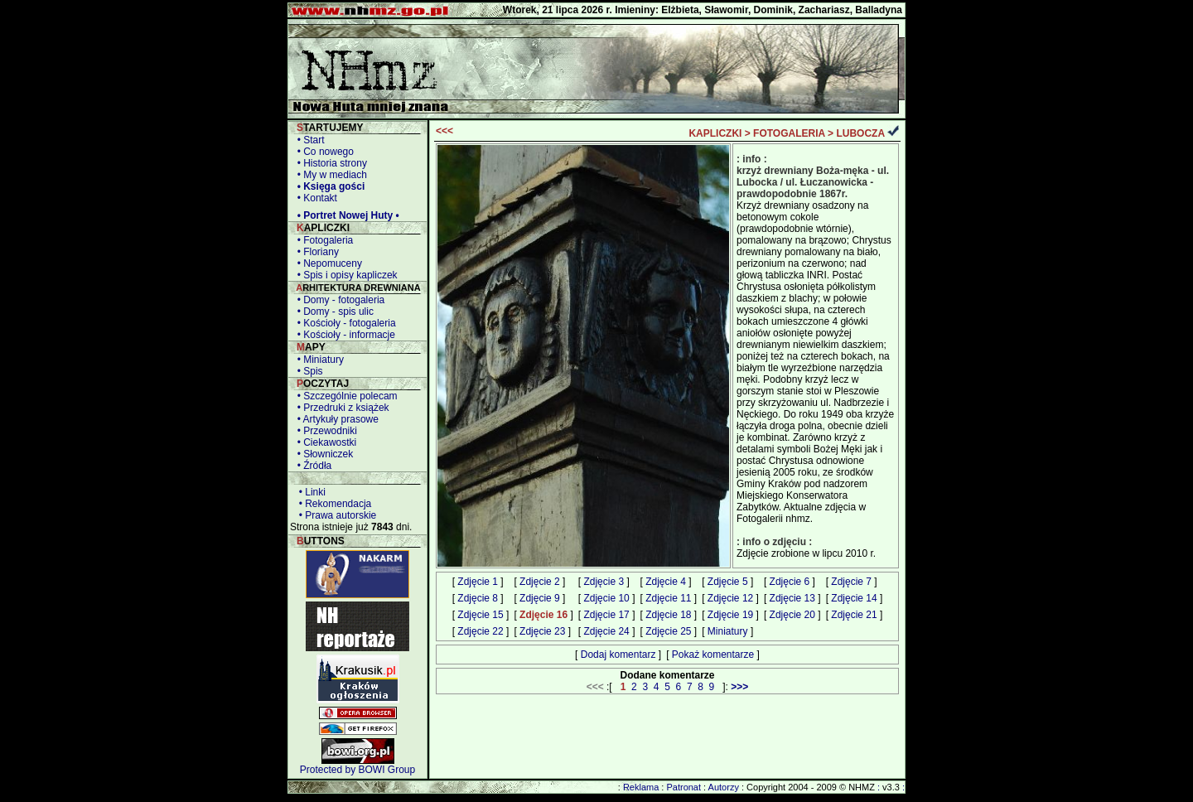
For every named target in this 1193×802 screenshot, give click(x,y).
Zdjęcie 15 (480, 615)
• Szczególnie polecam (345, 396)
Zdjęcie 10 (606, 598)
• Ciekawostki (324, 442)
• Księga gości (328, 186)
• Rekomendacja (332, 504)
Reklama (641, 787)
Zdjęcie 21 (854, 615)
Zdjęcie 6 (790, 581)
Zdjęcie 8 (477, 598)
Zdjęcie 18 (668, 615)
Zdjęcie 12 (730, 598)
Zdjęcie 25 (668, 631)
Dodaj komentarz (618, 654)
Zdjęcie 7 (851, 581)
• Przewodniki (324, 431)
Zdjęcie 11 (668, 598)
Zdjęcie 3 (603, 581)
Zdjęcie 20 (792, 615)
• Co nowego (323, 151)
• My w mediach (329, 175)
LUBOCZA (860, 133)
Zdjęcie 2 (539, 581)
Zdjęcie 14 (854, 598)
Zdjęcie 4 (665, 581)
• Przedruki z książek (340, 407)
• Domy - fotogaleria (338, 300)
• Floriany (315, 252)
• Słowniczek (322, 454)
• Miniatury (318, 359)
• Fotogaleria (322, 240)
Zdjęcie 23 (542, 631)
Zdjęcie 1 (477, 581)
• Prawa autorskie (334, 515)
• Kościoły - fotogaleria (344, 323)
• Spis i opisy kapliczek (345, 275)
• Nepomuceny (327, 263)
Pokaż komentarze (713, 654)
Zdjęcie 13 (792, 598)
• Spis (307, 371)
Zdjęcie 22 (480, 631)
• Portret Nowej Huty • (345, 215)
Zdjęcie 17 (606, 615)
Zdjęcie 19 (730, 615)
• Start (308, 140)
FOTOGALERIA (789, 133)
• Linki (309, 492)
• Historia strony (329, 163)
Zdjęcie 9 (539, 598)
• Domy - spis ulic (333, 311)
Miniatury (728, 631)
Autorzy (723, 787)
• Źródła (311, 465)
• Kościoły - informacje (343, 335)
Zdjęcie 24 (606, 631)
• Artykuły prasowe (335, 419)
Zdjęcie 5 (728, 581)
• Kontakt (314, 198)
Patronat (683, 787)
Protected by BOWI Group (357, 769)
